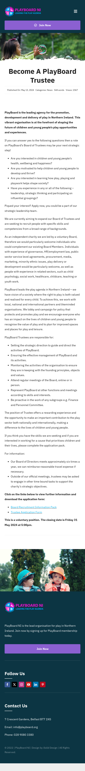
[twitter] (14, 684)
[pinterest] (42, 684)
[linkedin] (35, 684)
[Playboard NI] (23, 6)
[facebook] (7, 684)
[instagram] (21, 684)
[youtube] (28, 684)
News (50, 90)
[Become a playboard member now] (42, 25)
